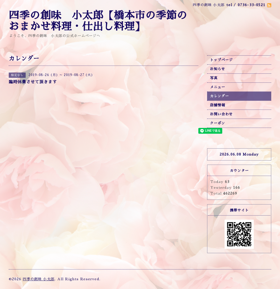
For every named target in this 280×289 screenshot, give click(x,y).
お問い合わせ (221, 114)
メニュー (217, 87)
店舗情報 (217, 105)
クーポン (217, 123)
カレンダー (219, 96)
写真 (214, 78)
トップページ (221, 60)
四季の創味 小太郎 (39, 279)
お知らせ (217, 69)
